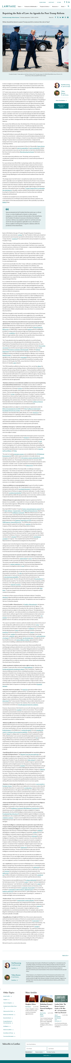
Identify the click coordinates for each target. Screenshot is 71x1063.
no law (12, 394)
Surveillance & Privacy (9, 1033)
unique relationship (31, 880)
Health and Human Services (30, 511)
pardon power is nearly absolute (25, 900)
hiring (8, 734)
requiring (28, 524)
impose (32, 632)
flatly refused (31, 760)
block (16, 630)
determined (5, 701)
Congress (6, 999)
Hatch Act (25, 689)
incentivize (5, 632)
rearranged (24, 357)
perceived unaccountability (11, 577)
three (40, 346)
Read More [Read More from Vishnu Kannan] (14, 980)
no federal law (28, 788)
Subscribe (42, 2)
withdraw (31, 628)
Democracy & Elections (9, 1014)
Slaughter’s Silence (30, 1004)
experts (22, 558)
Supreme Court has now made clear (30, 754)
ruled (14, 363)
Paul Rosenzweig (6, 17)
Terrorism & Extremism (9, 1036)
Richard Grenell (6, 355)
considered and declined (15, 493)
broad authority (39, 579)
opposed (39, 906)
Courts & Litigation (8, 1002)
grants (26, 882)
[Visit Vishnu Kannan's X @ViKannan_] (65, 95)
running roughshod (15, 564)
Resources (55, 6)
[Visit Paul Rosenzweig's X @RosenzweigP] (65, 86)
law (37, 738)
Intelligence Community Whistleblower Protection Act (25, 808)
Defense (10, 511)
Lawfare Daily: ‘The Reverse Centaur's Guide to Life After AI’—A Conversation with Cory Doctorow (60, 1008)
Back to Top (65, 955)
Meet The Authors (60, 100)
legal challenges (28, 667)
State (5, 511)
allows (39, 366)
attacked (14, 537)
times (3, 590)
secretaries (5, 348)
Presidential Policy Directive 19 (10, 814)
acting (43, 346)
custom (20, 388)
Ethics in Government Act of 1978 (11, 408)
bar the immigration (28, 638)
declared (26, 437)
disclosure (35, 412)
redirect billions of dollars (23, 640)
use (3, 875)
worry (30, 558)
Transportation (17, 511)
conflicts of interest (38, 401)
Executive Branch (8, 1017)
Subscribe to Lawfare (61, 105)
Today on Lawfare (39, 1052)
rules (20, 573)
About (62, 6)
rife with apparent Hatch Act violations (28, 704)
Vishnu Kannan (15, 17)
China (15, 451)
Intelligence (6, 1026)
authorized (36, 867)
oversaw (7, 871)
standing (19, 710)
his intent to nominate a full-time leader (18, 349)
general (30, 329)
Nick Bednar (28, 1006)
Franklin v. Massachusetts (30, 604)
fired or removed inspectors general (31, 509)
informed (34, 836)
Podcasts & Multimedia (31, 6)
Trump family (35, 921)
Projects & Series (44, 6)
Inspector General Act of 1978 (23, 520)
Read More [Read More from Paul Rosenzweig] (14, 968)
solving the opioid (26, 730)
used (40, 441)
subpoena (42, 769)
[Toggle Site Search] (68, 6)
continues (10, 817)
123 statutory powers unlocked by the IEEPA (32, 458)
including (22, 765)
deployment (5, 873)
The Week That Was (51, 1052)
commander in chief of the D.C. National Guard (21, 889)
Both (41, 588)
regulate (13, 634)
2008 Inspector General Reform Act (11, 522)
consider (37, 926)
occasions (18, 584)
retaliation (5, 817)
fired (23, 566)
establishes (12, 333)
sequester (11, 636)
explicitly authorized (7, 891)
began (25, 558)
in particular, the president (28, 887)
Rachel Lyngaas (42, 1015)
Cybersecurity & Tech (9, 1011)
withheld (40, 830)
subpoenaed (24, 847)
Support (51, 2)
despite (35, 832)
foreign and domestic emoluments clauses (13, 669)
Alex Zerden (43, 1013)
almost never (29, 465)
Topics (19, 6)
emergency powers (19, 454)
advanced (5, 597)
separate (13, 584)
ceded (38, 884)
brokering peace (6, 730)
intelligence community (18, 512)
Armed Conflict (7, 996)
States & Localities (8, 1029)
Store (59, 2)
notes (37, 625)
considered (40, 875)
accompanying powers (24, 489)
